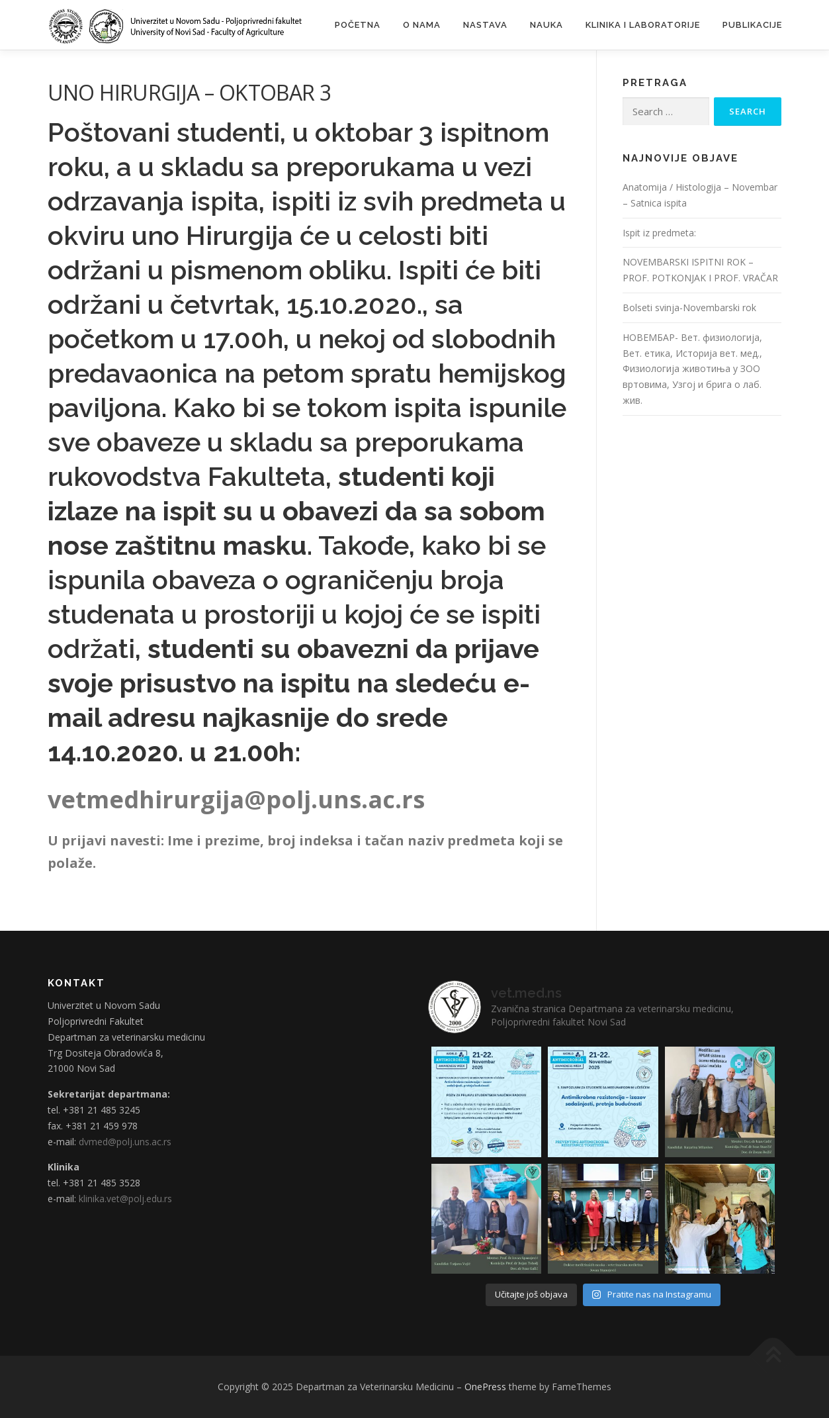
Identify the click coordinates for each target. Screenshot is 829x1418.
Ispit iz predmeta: (659, 232)
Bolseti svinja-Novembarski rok (689, 307)
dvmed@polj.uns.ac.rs (125, 1141)
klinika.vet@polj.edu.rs (125, 1198)
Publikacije (752, 25)
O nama (422, 25)
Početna (357, 25)
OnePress (485, 1386)
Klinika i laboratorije (643, 25)
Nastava (485, 25)
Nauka (546, 25)
